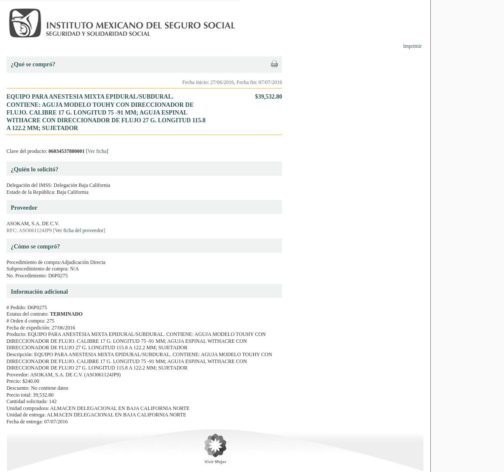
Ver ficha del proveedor (79, 230)
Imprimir (412, 46)
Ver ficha (97, 151)
